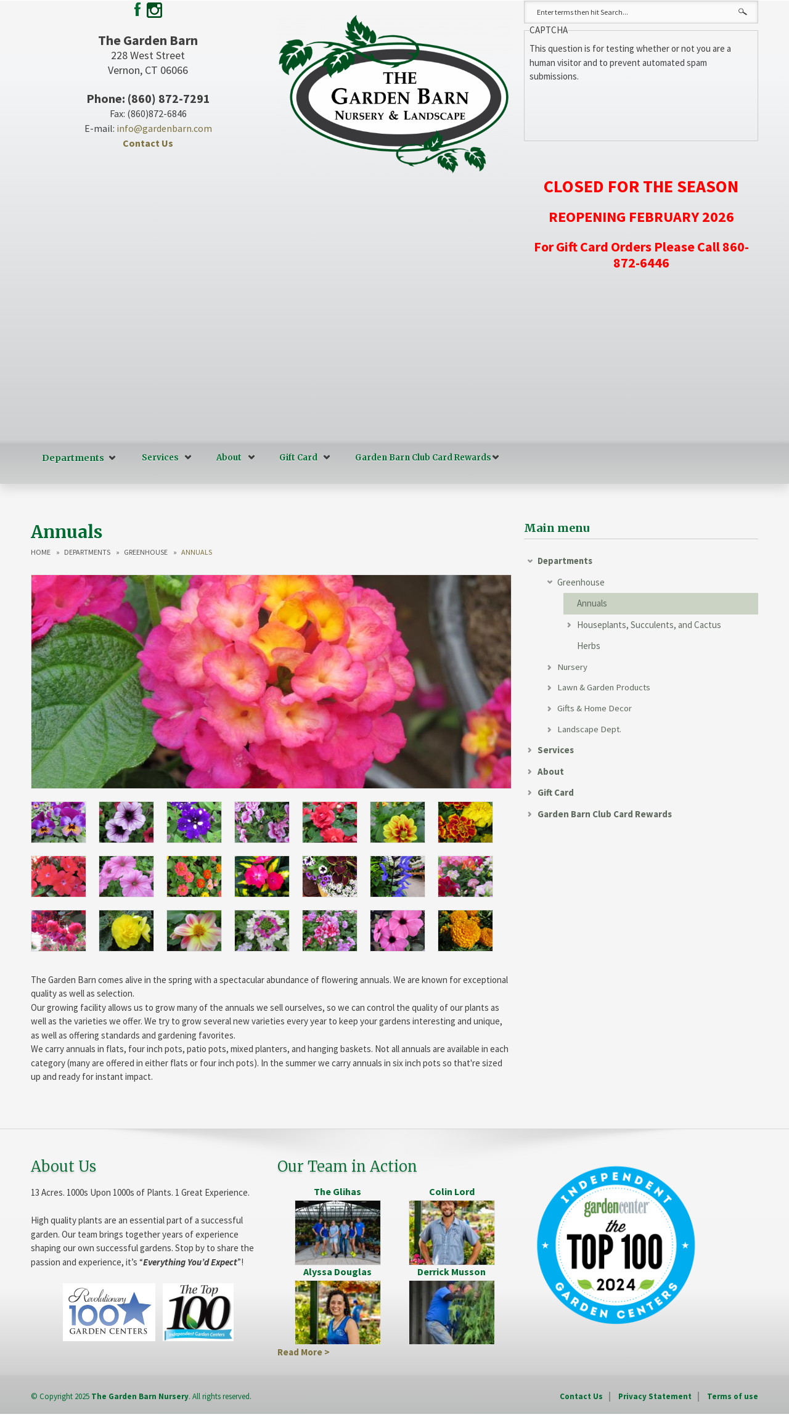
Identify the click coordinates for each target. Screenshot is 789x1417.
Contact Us (148, 143)
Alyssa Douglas (337, 1270)
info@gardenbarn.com (164, 128)
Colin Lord (452, 1191)
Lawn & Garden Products (605, 687)
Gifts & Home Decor (594, 709)
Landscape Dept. (590, 730)
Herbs (588, 645)
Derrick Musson (451, 1270)
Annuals (592, 602)
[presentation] (623, 108)
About (225, 457)
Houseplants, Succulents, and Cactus (649, 624)
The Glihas (337, 1191)
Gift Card (295, 457)
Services (156, 457)
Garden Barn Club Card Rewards (419, 457)
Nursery (572, 666)
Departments (71, 457)
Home (41, 551)
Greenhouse (146, 551)
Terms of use (732, 1395)
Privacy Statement (655, 1395)
